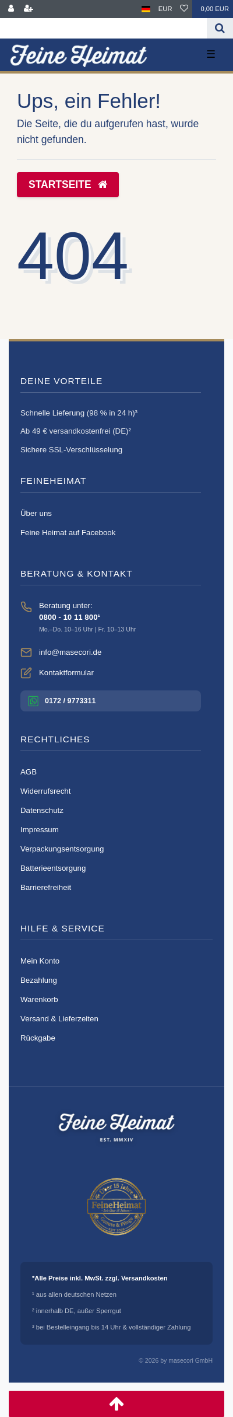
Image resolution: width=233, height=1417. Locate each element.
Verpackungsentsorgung (62, 848)
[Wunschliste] (184, 9)
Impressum (39, 829)
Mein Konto (39, 961)
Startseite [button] (68, 184)
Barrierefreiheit (45, 887)
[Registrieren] (28, 9)
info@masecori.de (70, 652)
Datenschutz (41, 810)
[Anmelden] (11, 9)
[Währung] (165, 9)
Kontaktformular (66, 672)
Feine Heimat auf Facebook (67, 532)
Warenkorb (39, 999)
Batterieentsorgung (53, 868)
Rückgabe (37, 1038)
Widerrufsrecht (45, 791)
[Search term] (103, 28)
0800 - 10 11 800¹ (69, 617)
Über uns (36, 513)
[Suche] (220, 28)
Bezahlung (38, 980)
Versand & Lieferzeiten (59, 1018)
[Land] (145, 9)
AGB (28, 771)
